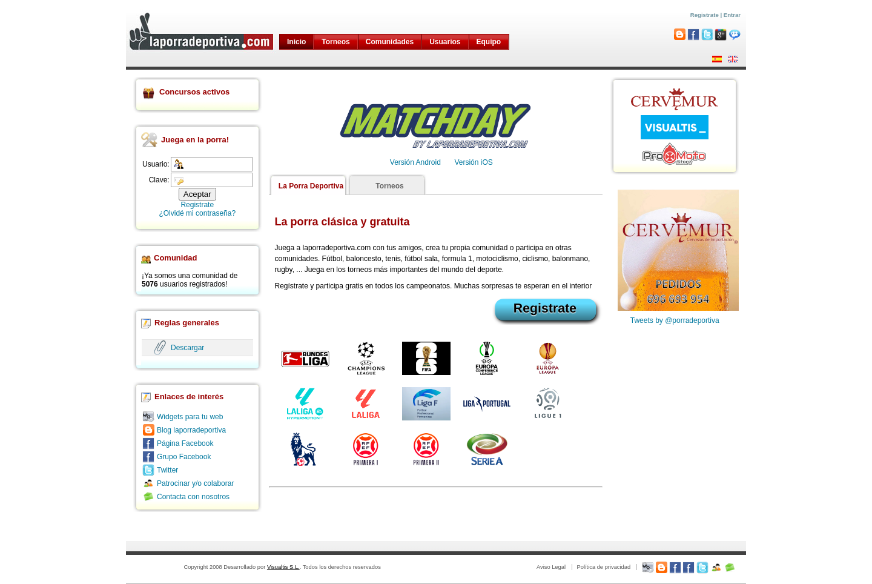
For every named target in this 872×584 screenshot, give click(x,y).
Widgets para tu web (190, 417)
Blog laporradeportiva (191, 430)
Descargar (187, 347)
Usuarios (444, 42)
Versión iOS (473, 162)
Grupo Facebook (184, 457)
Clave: (159, 180)
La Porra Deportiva (311, 186)
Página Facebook (185, 443)
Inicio (296, 42)
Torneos (335, 42)
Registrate (704, 15)
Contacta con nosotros (193, 497)
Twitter (167, 470)
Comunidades (390, 42)
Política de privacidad (603, 567)
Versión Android (415, 162)
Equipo (489, 42)
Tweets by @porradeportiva (674, 320)
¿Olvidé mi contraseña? (197, 213)
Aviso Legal (551, 567)
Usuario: (156, 164)
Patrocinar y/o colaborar (195, 483)
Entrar (732, 15)
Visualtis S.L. (283, 567)
